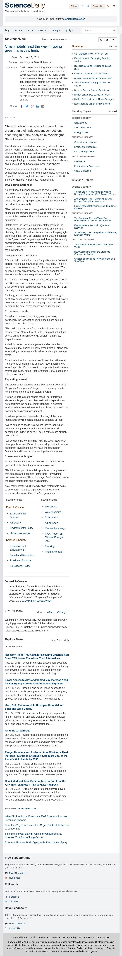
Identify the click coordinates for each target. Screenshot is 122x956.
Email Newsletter (17, 873)
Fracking (50, 546)
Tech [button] (30, 30)
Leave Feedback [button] (17, 923)
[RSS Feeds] (108, 6)
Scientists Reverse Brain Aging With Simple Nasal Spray (36, 842)
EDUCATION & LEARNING (83, 156)
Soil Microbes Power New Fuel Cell (91, 54)
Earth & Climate (15, 507)
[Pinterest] (32, 106)
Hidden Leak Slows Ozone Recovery (92, 94)
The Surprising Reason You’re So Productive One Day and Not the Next (92, 219)
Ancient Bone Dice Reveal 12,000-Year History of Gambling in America (93, 200)
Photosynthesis (53, 551)
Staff (32, 937)
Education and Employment (18, 548)
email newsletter (75, 19)
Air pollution (51, 523)
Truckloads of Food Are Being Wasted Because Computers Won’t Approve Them (94, 193)
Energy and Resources (85, 147)
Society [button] (55, 30)
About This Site (20, 937)
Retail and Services (20, 560)
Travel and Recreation (22, 555)
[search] (114, 30)
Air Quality (16, 522)
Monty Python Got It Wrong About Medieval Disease (95, 207)
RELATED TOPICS (14, 500)
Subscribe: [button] (98, 6)
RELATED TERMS (49, 500)
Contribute (43, 937)
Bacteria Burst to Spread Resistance (92, 90)
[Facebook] (22, 106)
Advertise (55, 937)
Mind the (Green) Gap (17, 730)
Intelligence (79, 161)
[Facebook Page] (82, 6)
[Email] (43, 106)
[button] (101, 39)
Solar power (51, 517)
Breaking (77, 46)
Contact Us (14, 928)
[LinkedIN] (37, 106)
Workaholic (51, 506)
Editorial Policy (86, 937)
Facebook (14, 897)
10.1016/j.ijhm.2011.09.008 (37, 600)
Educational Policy (20, 566)
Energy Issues (81, 132)
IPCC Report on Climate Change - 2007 (55, 537)
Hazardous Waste (20, 533)
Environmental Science (18, 515)
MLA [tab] (39, 612)
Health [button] (18, 30)
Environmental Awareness (87, 166)
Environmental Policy (21, 528)
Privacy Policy (69, 937)
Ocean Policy (80, 123)
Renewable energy (55, 528)
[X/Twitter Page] (88, 6)
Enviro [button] (42, 30)
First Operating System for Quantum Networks (91, 226)
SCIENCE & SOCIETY (81, 118)
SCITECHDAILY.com (27, 808)
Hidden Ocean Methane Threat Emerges (94, 99)
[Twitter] (27, 106)
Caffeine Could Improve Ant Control (91, 73)
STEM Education (82, 127)
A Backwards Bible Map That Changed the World (94, 245)
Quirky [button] (69, 30)
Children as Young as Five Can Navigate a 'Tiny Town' (94, 260)
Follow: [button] (74, 6)
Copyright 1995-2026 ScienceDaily (25, 942)
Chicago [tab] (61, 612)
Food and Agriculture (84, 151)
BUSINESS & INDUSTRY (82, 137)
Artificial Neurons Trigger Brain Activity (92, 78)
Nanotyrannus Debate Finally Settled (92, 104)
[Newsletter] (114, 6)
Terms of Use (103, 937)
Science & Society (16, 540)
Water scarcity (53, 512)
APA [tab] (49, 612)
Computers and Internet (85, 142)
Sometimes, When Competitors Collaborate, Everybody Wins (95, 233)
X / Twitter (14, 901)
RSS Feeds (14, 878)
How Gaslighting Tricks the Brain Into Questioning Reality (92, 253)
